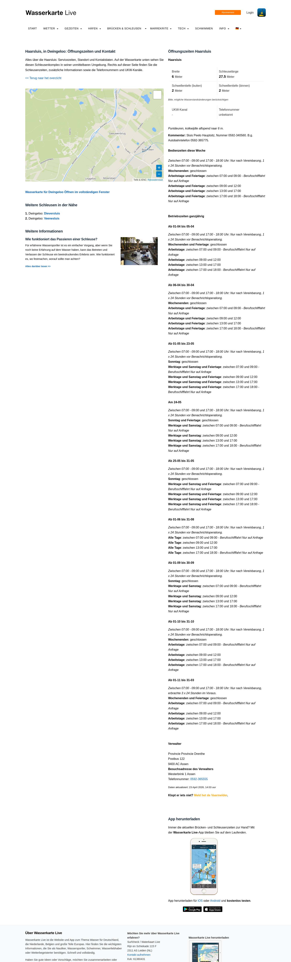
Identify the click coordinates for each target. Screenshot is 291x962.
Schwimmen (204, 28)
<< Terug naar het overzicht (43, 78)
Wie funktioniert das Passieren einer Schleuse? (61, 239)
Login (250, 12)
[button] (157, 95)
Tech (183, 28)
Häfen (94, 28)
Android (215, 900)
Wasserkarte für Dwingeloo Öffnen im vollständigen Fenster (67, 192)
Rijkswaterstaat (155, 180)
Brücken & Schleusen (124, 28)
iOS (200, 900)
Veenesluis (51, 218)
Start (32, 28)
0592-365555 (199, 779)
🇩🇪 (238, 28)
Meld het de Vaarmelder (210, 795)
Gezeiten (73, 28)
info (224, 28)
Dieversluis (52, 213)
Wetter (50, 28)
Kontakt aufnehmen (139, 954)
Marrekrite (161, 28)
